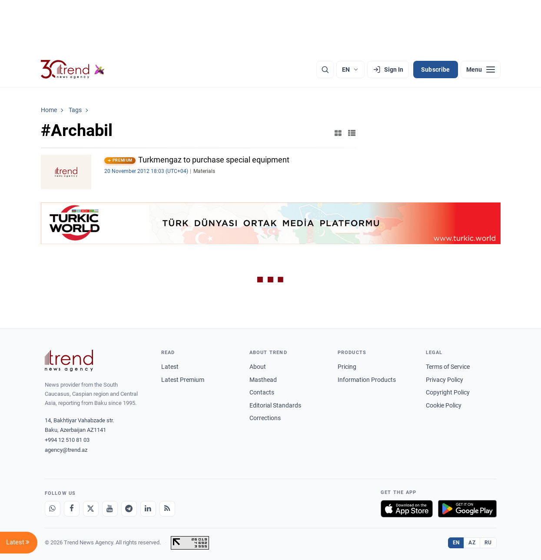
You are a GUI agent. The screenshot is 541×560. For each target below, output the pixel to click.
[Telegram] (129, 509)
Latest (170, 366)
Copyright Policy (448, 392)
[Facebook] (72, 509)
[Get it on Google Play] (467, 508)
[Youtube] (110, 509)
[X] (91, 509)
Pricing (347, 366)
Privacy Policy (444, 379)
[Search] (325, 69)
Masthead (263, 379)
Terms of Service (448, 366)
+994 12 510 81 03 (67, 440)
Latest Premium (182, 379)
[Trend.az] (73, 69)
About (257, 366)
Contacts (261, 392)
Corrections (265, 417)
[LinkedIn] (148, 509)
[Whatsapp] (52, 509)
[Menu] (481, 69)
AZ (471, 543)
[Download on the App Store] (407, 508)
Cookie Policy (443, 405)
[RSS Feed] (167, 509)
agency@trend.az (66, 450)
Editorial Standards (275, 405)
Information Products (367, 379)
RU (488, 543)
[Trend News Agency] (69, 360)
